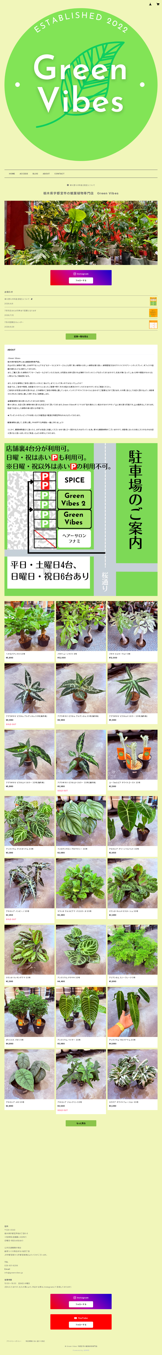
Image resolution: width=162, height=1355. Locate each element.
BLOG (35, 174)
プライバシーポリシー (14, 1341)
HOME (12, 174)
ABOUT (46, 174)
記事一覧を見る (81, 336)
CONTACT (59, 174)
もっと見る (81, 1123)
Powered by (81, 1350)
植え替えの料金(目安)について (81, 185)
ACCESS (24, 174)
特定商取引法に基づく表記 (35, 1341)
